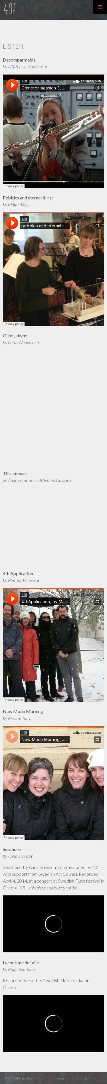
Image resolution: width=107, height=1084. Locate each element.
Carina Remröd (43, 1078)
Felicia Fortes (74, 1078)
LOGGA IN (95, 1078)
